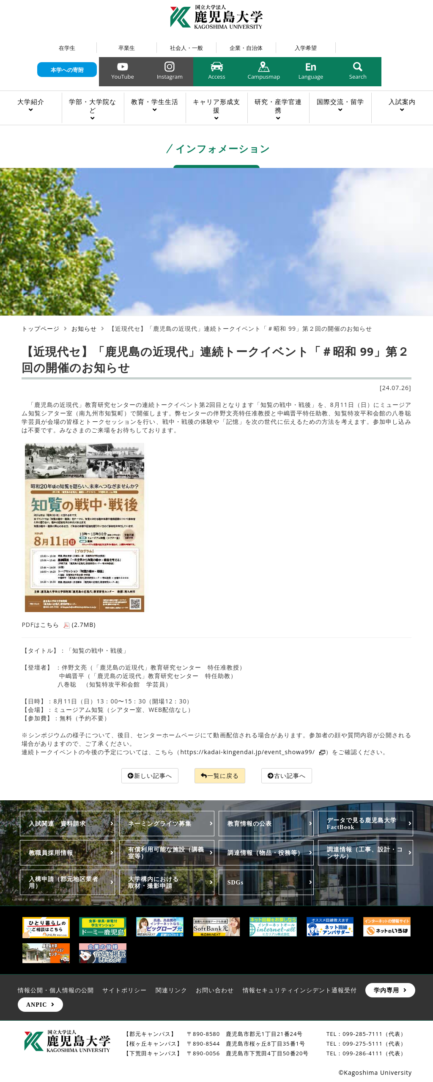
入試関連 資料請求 (57, 824)
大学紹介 (30, 101)
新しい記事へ (150, 776)
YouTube (122, 76)
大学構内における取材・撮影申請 (153, 882)
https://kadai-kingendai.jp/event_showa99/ (252, 752)
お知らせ (84, 328)
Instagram (170, 76)
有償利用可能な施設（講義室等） (166, 852)
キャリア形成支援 (216, 105)
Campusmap (263, 76)
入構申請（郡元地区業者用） (64, 882)
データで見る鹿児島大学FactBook (362, 823)
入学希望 (306, 48)
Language (311, 76)
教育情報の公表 (249, 824)
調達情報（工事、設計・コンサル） (365, 852)
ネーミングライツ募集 (160, 824)
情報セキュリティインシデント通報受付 (300, 990)
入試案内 (402, 101)
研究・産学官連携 (278, 105)
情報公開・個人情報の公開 (56, 990)
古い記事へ (287, 776)
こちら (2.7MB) (68, 625)
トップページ (41, 328)
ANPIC (36, 1005)
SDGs (235, 882)
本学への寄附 (67, 70)
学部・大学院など (92, 105)
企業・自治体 (246, 48)
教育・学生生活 (154, 101)
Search (358, 76)
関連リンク (171, 990)
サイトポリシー (124, 990)
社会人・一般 (186, 48)
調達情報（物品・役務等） (265, 853)
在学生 (67, 48)
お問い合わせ (215, 990)
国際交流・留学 (340, 101)
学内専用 (386, 990)
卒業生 (126, 48)
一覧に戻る (220, 776)
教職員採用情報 (51, 853)
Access (216, 76)
